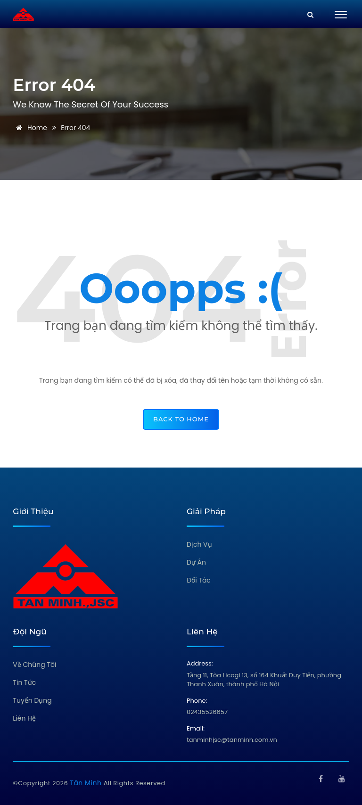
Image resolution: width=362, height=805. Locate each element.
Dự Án (196, 562)
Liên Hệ (24, 718)
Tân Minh (86, 783)
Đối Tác (199, 580)
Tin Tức (24, 682)
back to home (181, 419)
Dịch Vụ (199, 544)
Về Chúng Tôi (34, 664)
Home (30, 127)
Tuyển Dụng (32, 700)
